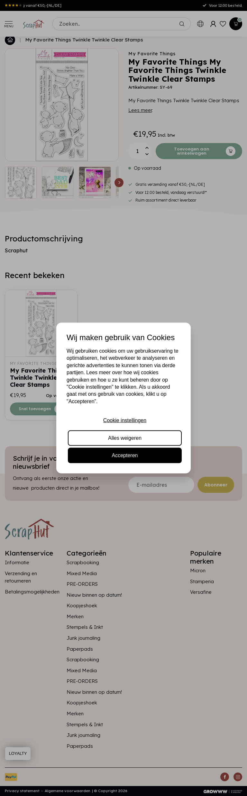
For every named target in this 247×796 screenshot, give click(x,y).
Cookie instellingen (124, 420)
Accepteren (125, 455)
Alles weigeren (125, 437)
